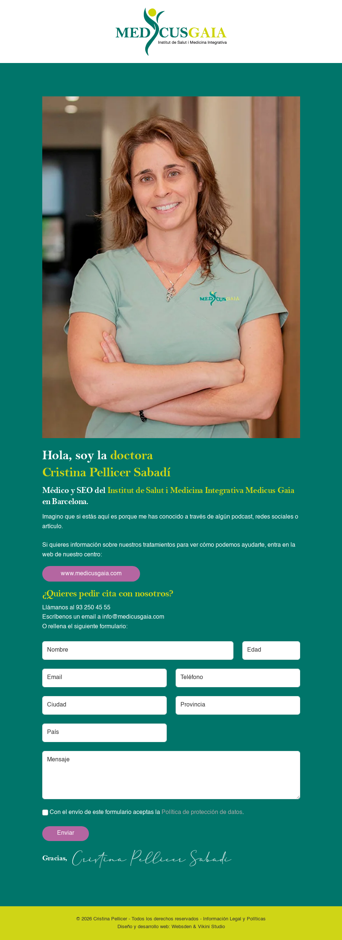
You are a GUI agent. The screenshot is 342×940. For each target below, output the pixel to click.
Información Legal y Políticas (234, 919)
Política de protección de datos (202, 812)
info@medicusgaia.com (133, 617)
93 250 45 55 (93, 608)
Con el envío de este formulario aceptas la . (143, 812)
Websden (182, 926)
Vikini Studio (211, 926)
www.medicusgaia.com (91, 574)
